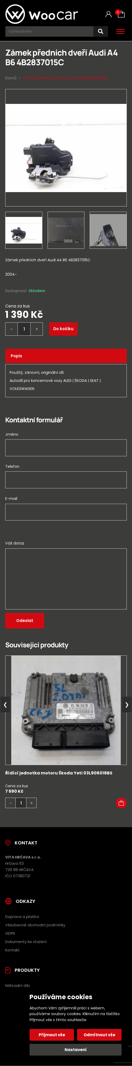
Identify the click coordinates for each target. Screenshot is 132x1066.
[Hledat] (100, 31)
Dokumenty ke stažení (26, 941)
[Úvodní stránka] (41, 14)
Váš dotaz (14, 543)
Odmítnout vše (99, 1035)
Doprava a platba (22, 916)
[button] (121, 803)
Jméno (11, 434)
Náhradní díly (17, 985)
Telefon (12, 466)
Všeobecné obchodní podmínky (35, 925)
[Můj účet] (108, 14)
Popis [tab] (16, 356)
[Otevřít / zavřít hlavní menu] (120, 31)
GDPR (10, 933)
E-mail (11, 498)
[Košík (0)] (121, 14)
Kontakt (12, 950)
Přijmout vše (52, 1035)
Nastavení (76, 1049)
